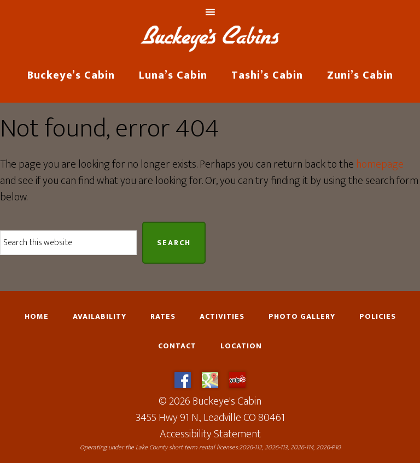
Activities (222, 316)
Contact (177, 346)
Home (37, 316)
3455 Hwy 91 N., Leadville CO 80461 (210, 417)
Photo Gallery (302, 316)
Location (241, 346)
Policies (377, 316)
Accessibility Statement (210, 434)
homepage (380, 164)
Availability (99, 316)
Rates (163, 316)
